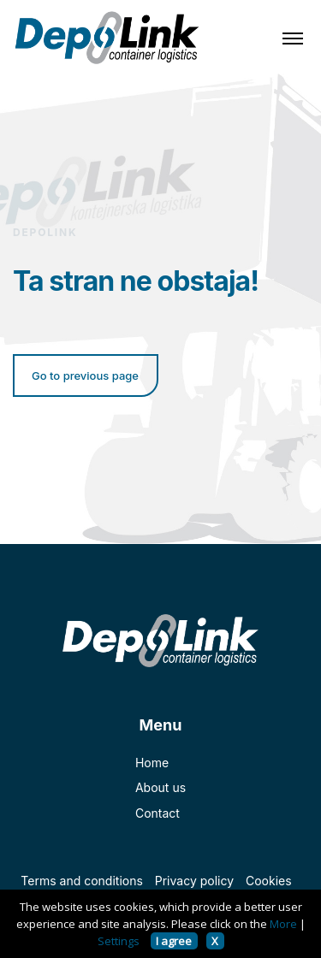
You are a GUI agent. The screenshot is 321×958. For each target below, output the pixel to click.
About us (160, 787)
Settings (119, 941)
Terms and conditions (81, 880)
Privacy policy (194, 880)
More (283, 923)
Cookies (269, 880)
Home (152, 762)
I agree (174, 941)
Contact (157, 813)
